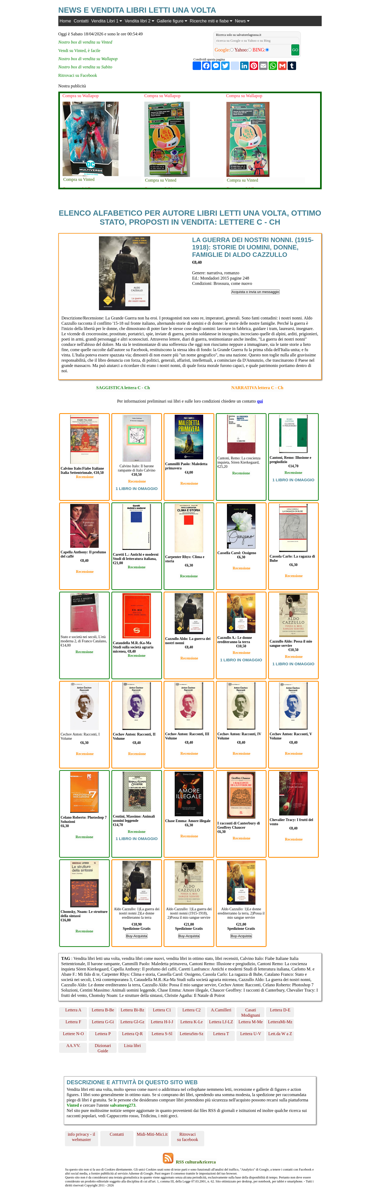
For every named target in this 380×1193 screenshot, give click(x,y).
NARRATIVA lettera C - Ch (257, 387)
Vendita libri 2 (139, 20)
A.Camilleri (221, 1009)
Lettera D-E (280, 1009)
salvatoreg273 (122, 1105)
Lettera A (73, 1009)
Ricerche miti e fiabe (211, 20)
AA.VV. (73, 1045)
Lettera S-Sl (162, 1033)
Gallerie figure (172, 20)
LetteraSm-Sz (191, 1033)
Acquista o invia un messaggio (255, 292)
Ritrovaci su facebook (187, 1137)
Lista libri (132, 1045)
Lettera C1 (162, 1009)
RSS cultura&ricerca (196, 1161)
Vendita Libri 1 (106, 20)
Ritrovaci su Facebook (77, 75)
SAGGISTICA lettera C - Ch (123, 387)
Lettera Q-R (132, 1033)
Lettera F (73, 1021)
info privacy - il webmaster (81, 1137)
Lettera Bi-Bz (132, 1009)
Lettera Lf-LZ (221, 1021)
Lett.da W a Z (280, 1033)
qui (260, 401)
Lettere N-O (73, 1033)
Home (65, 20)
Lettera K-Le (191, 1021)
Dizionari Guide (103, 1048)
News (242, 20)
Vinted (73, 1105)
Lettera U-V (250, 1033)
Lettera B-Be (103, 1009)
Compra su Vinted (78, 179)
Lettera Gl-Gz (132, 1021)
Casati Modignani (250, 1012)
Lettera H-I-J (162, 1021)
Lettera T (221, 1033)
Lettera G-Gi (103, 1021)
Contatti (81, 20)
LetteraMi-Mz (280, 1021)
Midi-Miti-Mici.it (152, 1134)
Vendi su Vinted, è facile (79, 50)
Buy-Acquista (136, 936)
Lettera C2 (191, 1009)
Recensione (85, 477)
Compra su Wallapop (81, 95)
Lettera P (103, 1033)
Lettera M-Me (251, 1021)
